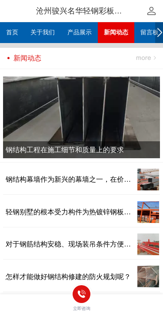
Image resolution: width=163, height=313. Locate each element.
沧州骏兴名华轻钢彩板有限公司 (91, 11)
